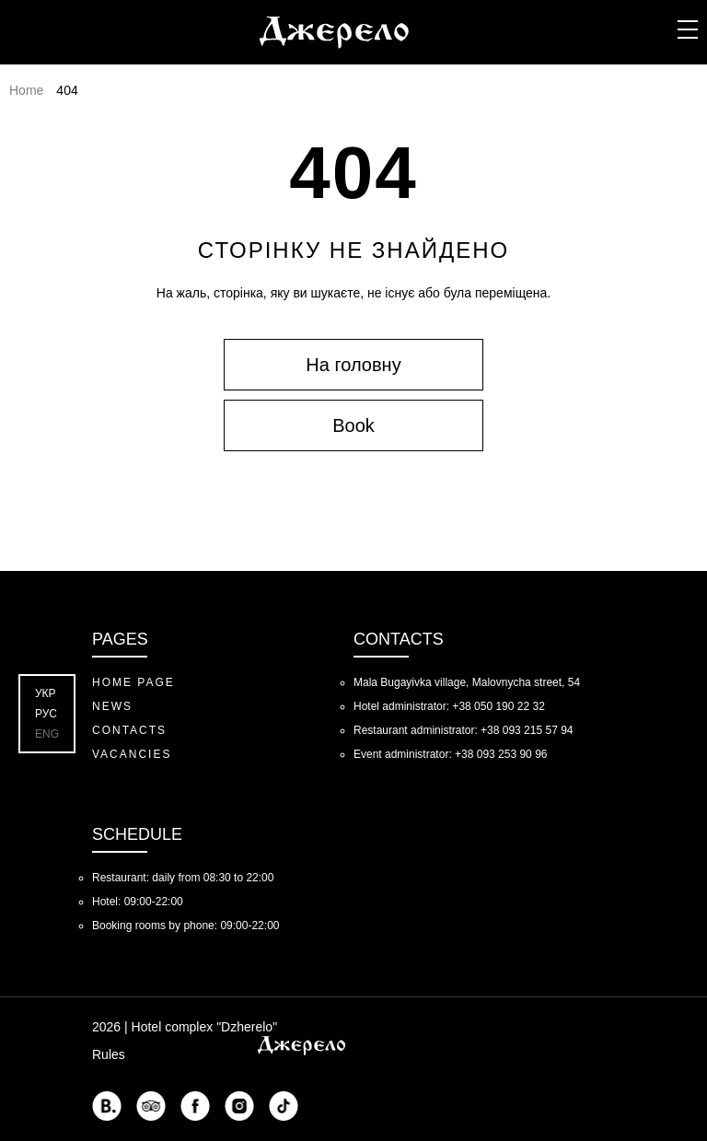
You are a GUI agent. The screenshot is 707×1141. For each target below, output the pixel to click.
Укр (45, 693)
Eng (47, 734)
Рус (46, 713)
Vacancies (131, 754)
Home (26, 90)
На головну (353, 365)
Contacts (129, 730)
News (112, 706)
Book (353, 425)
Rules (108, 1054)
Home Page (133, 682)
